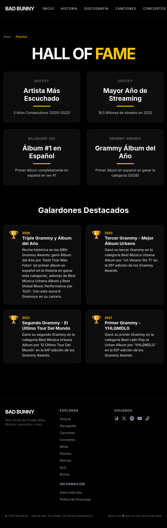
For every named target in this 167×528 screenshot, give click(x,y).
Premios (65, 453)
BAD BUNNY (19, 8)
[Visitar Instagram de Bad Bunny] (116, 418)
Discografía (96, 8)
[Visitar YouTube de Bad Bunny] (140, 418)
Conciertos (154, 8)
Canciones (125, 8)
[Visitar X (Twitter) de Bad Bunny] (124, 418)
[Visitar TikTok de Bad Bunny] (147, 418)
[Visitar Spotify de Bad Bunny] (132, 418)
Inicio (48, 8)
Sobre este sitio (71, 492)
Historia (69, 8)
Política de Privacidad (75, 499)
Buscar (65, 474)
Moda (64, 446)
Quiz (63, 467)
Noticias (65, 460)
